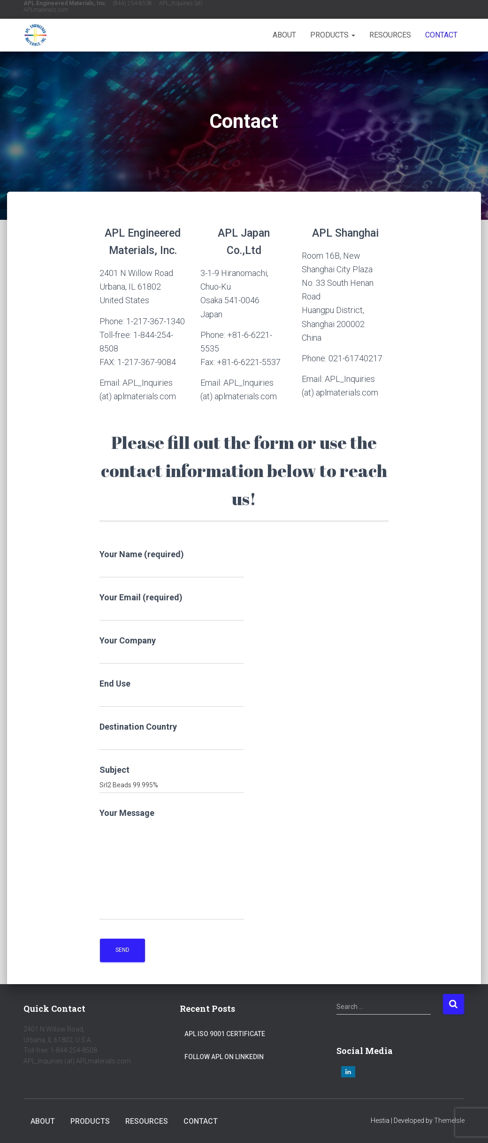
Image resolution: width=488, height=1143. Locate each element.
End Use (171, 693)
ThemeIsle (449, 1120)
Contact (441, 34)
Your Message (171, 864)
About (284, 34)
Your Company (171, 649)
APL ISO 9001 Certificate (224, 1034)
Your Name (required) (171, 563)
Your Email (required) (171, 606)
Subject (171, 779)
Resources (390, 34)
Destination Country (171, 736)
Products (332, 34)
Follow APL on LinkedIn (224, 1057)
